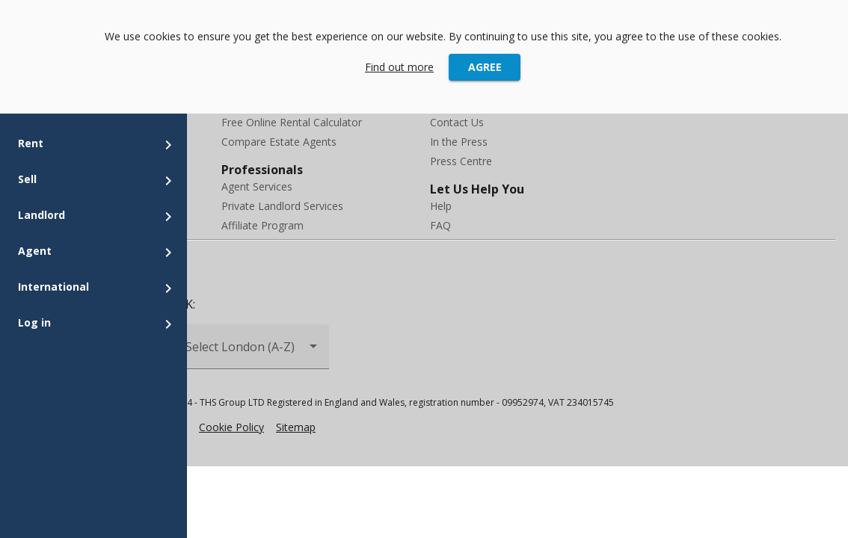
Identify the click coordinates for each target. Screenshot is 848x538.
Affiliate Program (262, 225)
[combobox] (252, 353)
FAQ (440, 225)
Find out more (399, 67)
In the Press (459, 141)
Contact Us (457, 122)
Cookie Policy (231, 427)
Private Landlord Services (282, 206)
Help (441, 206)
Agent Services (256, 186)
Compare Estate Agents (279, 141)
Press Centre (461, 161)
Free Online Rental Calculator (291, 122)
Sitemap (296, 427)
